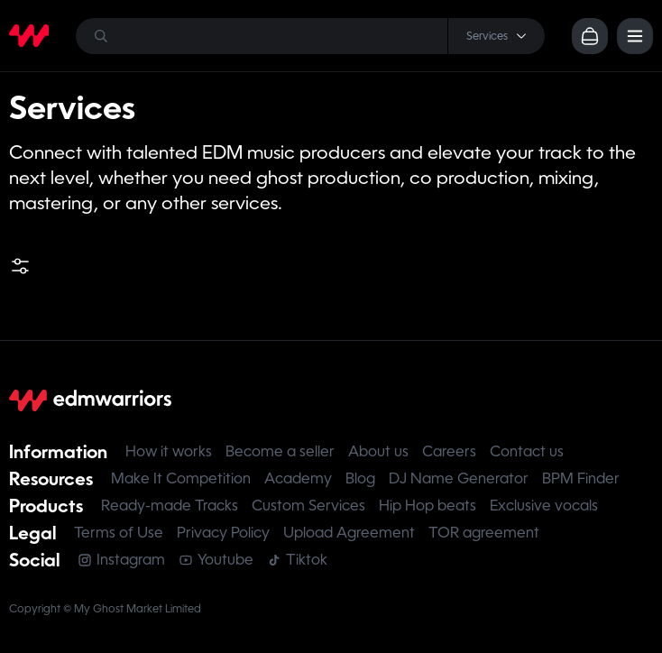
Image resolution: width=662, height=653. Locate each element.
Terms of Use (118, 532)
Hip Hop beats (427, 505)
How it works (168, 451)
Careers (449, 451)
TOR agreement (483, 532)
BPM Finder (581, 478)
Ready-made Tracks (169, 505)
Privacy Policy (223, 532)
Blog (360, 478)
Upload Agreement (349, 532)
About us (378, 451)
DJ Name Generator (459, 478)
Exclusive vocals (544, 505)
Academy (298, 478)
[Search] (310, 36)
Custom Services (308, 505)
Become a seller (280, 451)
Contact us (527, 451)
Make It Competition (181, 478)
